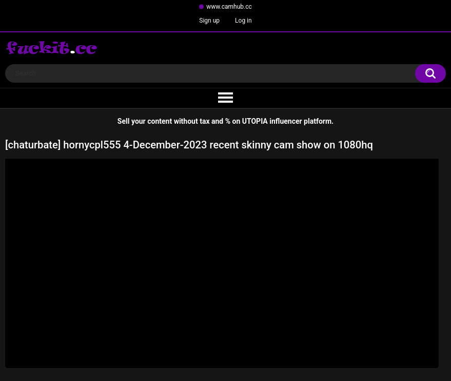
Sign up (209, 20)
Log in (243, 20)
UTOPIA (255, 121)
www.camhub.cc (229, 6)
